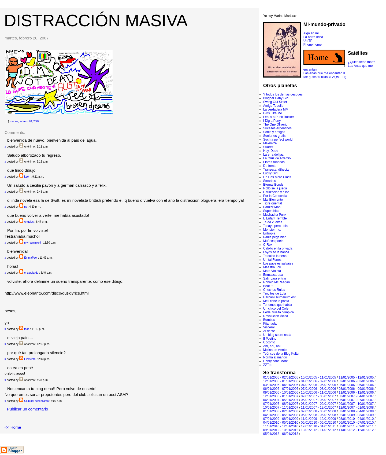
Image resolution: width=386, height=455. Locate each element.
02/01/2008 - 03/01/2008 (318, 411)
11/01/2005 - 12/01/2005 (356, 377)
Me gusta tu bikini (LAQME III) (324, 77)
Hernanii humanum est (279, 297)
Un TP (308, 41)
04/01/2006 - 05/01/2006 (318, 385)
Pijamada (270, 323)
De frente (269, 166)
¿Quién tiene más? (361, 62)
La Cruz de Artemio (277, 158)
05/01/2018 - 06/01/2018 (280, 434)
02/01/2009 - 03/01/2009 (356, 415)
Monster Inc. (272, 230)
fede (26, 329)
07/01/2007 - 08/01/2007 (280, 404)
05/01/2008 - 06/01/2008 (318, 415)
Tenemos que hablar (277, 305)
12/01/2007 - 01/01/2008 (356, 407)
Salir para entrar (274, 278)
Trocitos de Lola (274, 293)
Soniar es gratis (274, 136)
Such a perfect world (277, 139)
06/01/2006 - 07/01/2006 (280, 389)
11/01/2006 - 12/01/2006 (356, 392)
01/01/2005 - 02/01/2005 (280, 377)
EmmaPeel (30, 257)
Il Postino (269, 338)
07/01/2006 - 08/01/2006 (318, 389)
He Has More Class (277, 177)
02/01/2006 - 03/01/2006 (356, 381)
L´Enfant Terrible (275, 218)
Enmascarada (273, 275)
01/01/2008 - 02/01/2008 (280, 411)
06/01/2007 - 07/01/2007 (356, 400)
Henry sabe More (275, 361)
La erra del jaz (273, 154)
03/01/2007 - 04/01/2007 (356, 396)
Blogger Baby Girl (275, 98)
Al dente (269, 331)
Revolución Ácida (275, 316)
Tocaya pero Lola (275, 226)
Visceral (268, 327)
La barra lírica (313, 37)
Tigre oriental (272, 203)
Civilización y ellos (276, 192)
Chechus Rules (274, 290)
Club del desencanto (36, 400)
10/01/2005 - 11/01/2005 (318, 377)
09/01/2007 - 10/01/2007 (356, 404)
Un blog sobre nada (277, 335)
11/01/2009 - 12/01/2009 (318, 419)
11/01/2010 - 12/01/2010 (280, 426)
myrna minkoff (32, 242)
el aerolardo (31, 272)
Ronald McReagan (276, 282)
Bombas (269, 320)
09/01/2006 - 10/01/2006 (280, 392)
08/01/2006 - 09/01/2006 (356, 389)
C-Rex (267, 245)
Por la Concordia (275, 196)
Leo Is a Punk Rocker (278, 117)
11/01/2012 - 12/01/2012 (356, 430)
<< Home (13, 427)
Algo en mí (311, 33)
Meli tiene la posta (276, 301)
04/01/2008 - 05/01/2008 (280, 415)
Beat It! (268, 286)
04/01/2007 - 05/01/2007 (280, 400)
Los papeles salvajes (278, 263)
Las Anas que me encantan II (324, 73)
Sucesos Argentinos (277, 128)
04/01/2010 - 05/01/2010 (280, 422)
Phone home (312, 44)
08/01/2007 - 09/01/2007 (318, 404)
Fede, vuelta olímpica (278, 312)
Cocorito (269, 342)
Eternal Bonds (273, 184)
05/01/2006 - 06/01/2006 (356, 385)
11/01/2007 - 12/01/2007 (318, 407)
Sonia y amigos (274, 132)
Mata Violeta (272, 271)
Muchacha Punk (274, 215)
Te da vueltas (272, 222)
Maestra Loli (272, 267)
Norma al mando (275, 357)
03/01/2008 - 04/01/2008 (356, 411)
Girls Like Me (272, 113)
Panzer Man (272, 207)
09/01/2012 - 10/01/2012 (280, 430)
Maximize (270, 143)
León (27, 176)
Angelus (29, 221)
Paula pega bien (275, 237)
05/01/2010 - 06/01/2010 (318, 422)
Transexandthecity (276, 169)
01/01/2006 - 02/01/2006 (318, 381)
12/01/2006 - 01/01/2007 (280, 396)
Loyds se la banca (276, 252)
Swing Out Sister (275, 102)
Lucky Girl (270, 173)
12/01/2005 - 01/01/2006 (280, 381)
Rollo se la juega (275, 188)
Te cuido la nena (275, 256)
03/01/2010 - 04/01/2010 (356, 419)
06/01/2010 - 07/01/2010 (356, 422)
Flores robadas (274, 162)
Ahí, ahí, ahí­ (272, 346)
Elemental (30, 359)
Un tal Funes (272, 260)
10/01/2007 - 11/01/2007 (280, 407)
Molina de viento (275, 350)
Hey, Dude (270, 151)
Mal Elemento (273, 199)
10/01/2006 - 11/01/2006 (318, 392)
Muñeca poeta (273, 241)
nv (25, 206)
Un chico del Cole (275, 308)
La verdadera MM (275, 109)
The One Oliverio (275, 124)
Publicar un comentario (27, 409)
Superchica (271, 211)
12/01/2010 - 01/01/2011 (318, 426)
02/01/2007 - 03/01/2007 (318, 396)
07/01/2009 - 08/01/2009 (280, 419)
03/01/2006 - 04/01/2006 (280, 385)
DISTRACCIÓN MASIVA (96, 20)
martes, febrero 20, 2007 (24, 121)
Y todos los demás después (283, 94)
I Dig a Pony (272, 121)
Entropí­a (269, 233)
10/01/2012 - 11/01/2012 (318, 430)
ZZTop (267, 365)
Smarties (269, 181)
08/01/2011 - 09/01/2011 (356, 426)
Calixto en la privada (277, 248)
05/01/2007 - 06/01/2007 (318, 400)
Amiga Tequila (273, 106)
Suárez (268, 147)
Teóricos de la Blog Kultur (281, 353)
